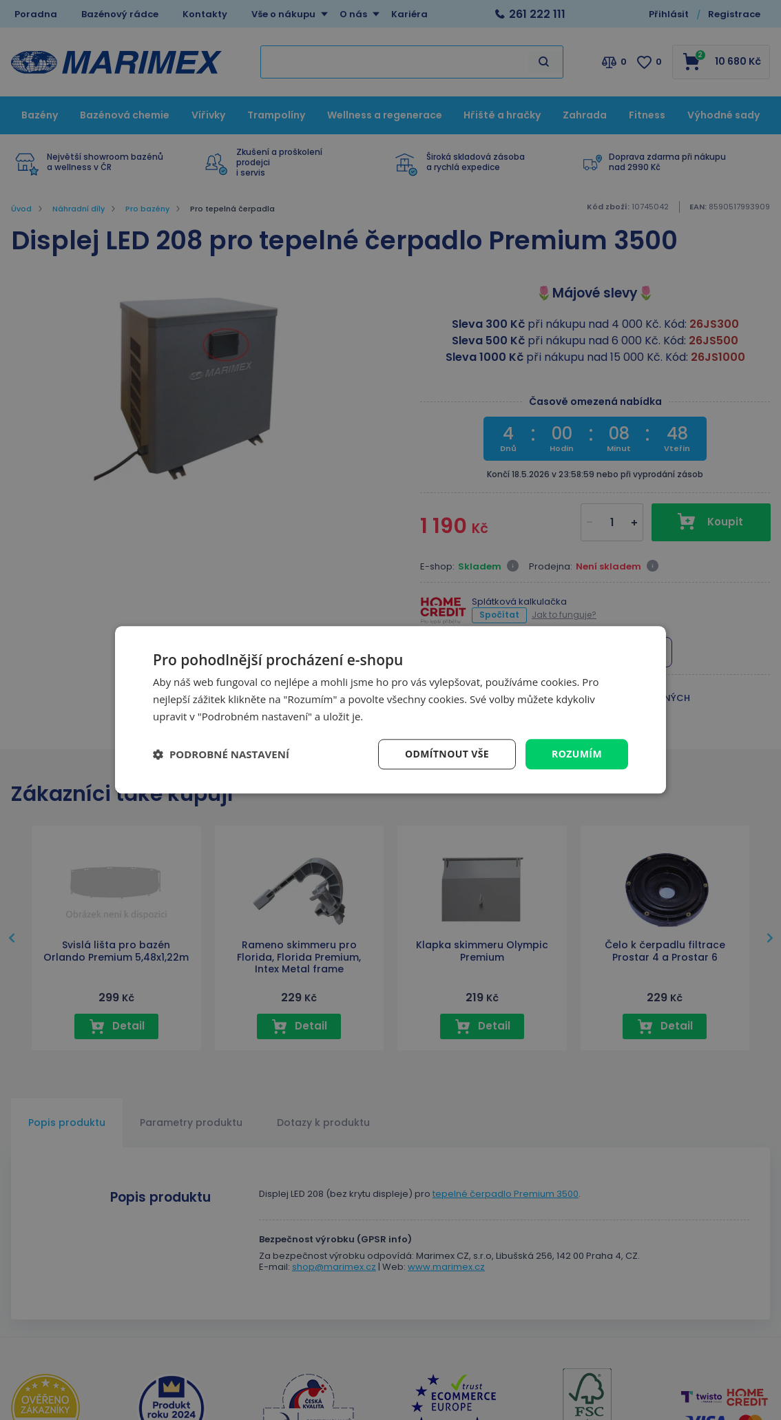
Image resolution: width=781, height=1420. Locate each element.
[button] (221, 754)
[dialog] (390, 709)
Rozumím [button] (577, 753)
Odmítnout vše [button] (447, 753)
